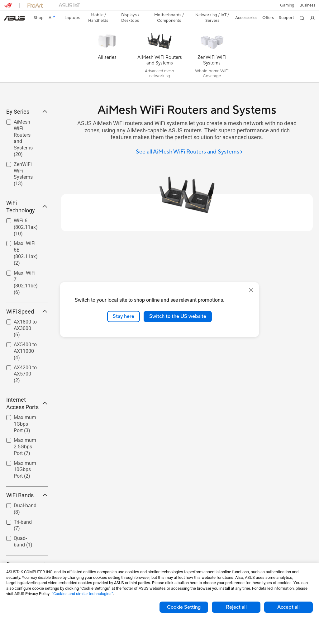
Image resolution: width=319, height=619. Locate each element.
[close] (251, 290)
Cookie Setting (184, 607)
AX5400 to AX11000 (25, 385)
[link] (160, 7)
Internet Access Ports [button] (27, 438)
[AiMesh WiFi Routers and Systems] (159, 45)
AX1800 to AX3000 (25, 362)
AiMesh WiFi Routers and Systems (23, 173)
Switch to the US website (177, 316)
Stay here (123, 316)
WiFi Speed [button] (27, 346)
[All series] (107, 45)
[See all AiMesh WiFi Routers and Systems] (189, 141)
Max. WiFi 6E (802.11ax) (26, 287)
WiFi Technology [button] (27, 241)
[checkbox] (24, 173)
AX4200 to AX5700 (25, 408)
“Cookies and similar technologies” (82, 593)
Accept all (288, 607)
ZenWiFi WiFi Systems (23, 208)
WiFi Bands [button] (27, 530)
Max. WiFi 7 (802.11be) (26, 317)
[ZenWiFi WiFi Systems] (212, 45)
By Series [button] (27, 146)
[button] (8, 7)
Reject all (236, 607)
